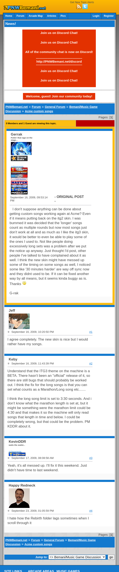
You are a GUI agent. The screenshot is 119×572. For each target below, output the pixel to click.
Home (8, 15)
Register (109, 15)
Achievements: (17, 166)
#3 (90, 458)
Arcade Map (36, 15)
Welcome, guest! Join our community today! (59, 96)
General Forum (55, 106)
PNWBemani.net (16, 106)
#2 (90, 363)
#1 (90, 331)
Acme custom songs (39, 111)
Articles (51, 15)
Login (96, 15)
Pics (63, 15)
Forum (20, 15)
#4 (90, 510)
